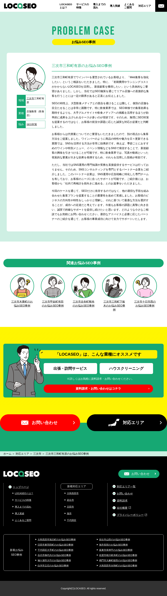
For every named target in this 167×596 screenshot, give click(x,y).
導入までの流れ (99, 6)
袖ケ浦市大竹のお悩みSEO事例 (54, 560)
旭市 (69, 513)
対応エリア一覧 (126, 486)
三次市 (30, 98)
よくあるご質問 (129, 6)
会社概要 (122, 507)
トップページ (21, 487)
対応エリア (144, 5)
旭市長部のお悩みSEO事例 (113, 544)
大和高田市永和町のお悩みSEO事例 (118, 565)
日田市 (70, 506)
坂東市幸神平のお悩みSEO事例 (115, 550)
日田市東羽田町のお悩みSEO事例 (55, 544)
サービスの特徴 (82, 6)
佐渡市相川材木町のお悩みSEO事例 (118, 555)
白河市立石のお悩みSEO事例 (53, 565)
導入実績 (115, 5)
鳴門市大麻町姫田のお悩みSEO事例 (118, 560)
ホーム (7, 453)
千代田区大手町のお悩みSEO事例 (55, 550)
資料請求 (122, 500)
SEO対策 (32, 124)
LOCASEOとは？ (66, 6)
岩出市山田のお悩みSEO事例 (114, 539)
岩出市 (70, 500)
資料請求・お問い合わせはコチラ (98, 388)
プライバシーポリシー (130, 514)
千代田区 (71, 520)
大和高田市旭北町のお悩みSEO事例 (57, 539)
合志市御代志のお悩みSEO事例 (54, 555)
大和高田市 (73, 493)
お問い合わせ (45, 422)
